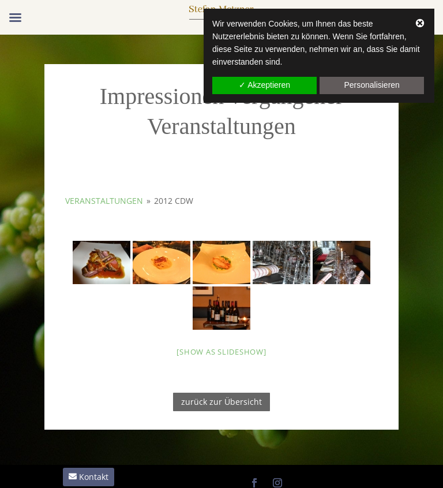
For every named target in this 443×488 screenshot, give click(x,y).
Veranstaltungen (104, 200)
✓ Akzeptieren (264, 85)
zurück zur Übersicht (221, 401)
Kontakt (93, 476)
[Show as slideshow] (221, 352)
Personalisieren (372, 85)
